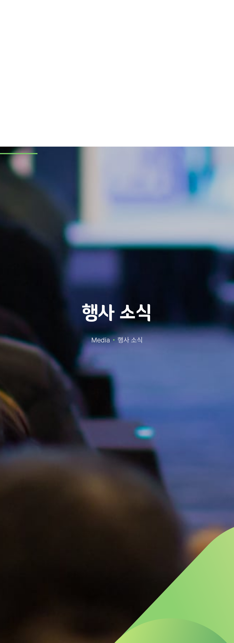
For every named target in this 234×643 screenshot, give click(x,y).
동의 (184, 631)
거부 (214, 631)
